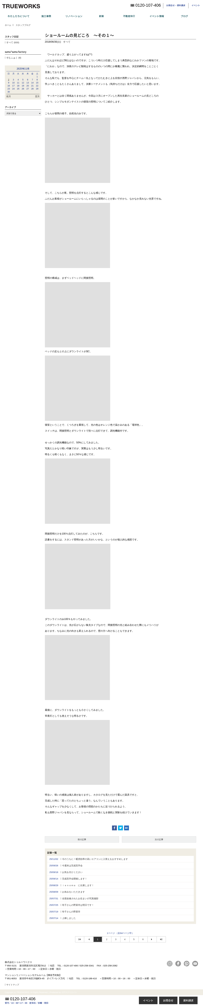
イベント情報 (156, 16)
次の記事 (159, 839)
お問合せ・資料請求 (175, 5)
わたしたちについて (18, 16)
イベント (196, 5)
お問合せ (168, 1000)
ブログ (184, 16)
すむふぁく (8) (13, 57)
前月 (8, 96)
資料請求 (188, 1000)
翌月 (37, 96)
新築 (101, 16)
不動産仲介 (129, 16)
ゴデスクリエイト (69, 992)
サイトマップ (12, 984)
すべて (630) (12, 42)
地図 (52, 965)
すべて (66, 42)
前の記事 (82, 839)
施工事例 (46, 16)
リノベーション (73, 16)
